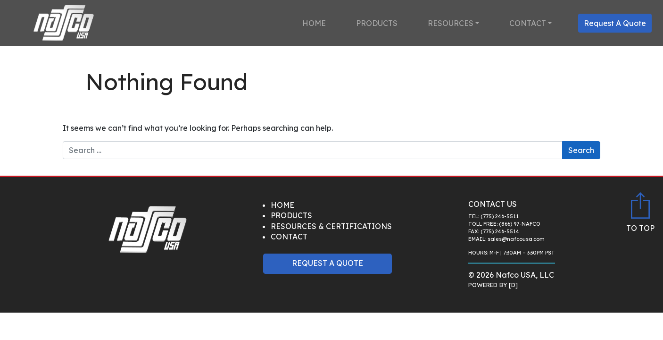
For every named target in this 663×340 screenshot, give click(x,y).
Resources (450, 23)
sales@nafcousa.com (516, 239)
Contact (527, 23)
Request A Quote (615, 23)
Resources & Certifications (331, 226)
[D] (513, 285)
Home (314, 23)
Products (377, 23)
